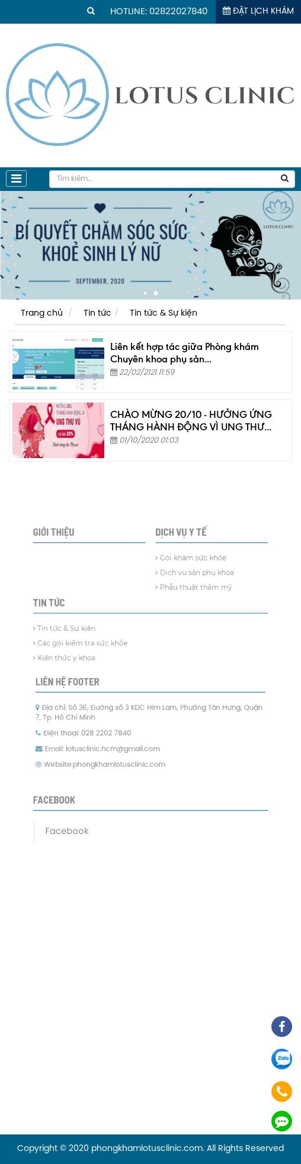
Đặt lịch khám (258, 11)
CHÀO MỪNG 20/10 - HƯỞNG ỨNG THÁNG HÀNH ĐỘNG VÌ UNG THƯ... (191, 420)
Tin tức (97, 313)
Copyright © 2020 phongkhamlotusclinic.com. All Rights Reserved (150, 1148)
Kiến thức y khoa (79, 662)
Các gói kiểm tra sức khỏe (93, 649)
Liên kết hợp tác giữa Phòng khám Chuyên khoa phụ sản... (184, 353)
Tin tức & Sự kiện (163, 313)
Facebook (82, 805)
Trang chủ (42, 313)
